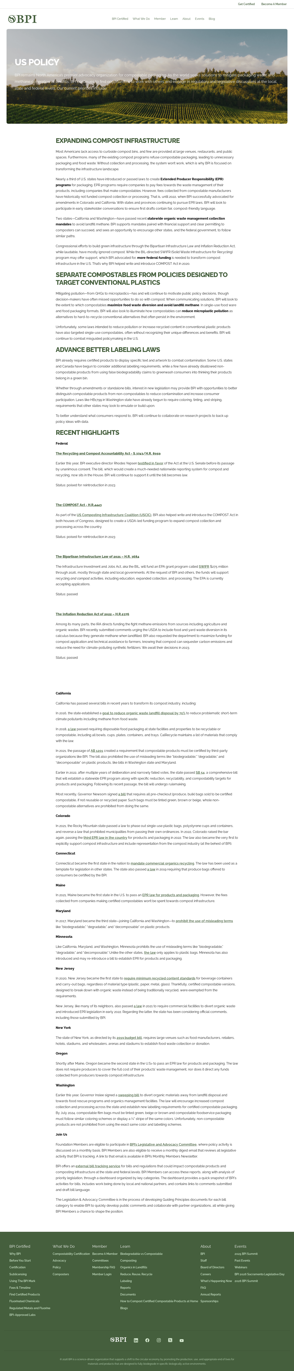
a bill (122, 794)
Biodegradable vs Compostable (141, 1253)
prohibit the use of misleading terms (204, 921)
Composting (128, 1260)
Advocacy (59, 1260)
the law (150, 953)
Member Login (101, 1274)
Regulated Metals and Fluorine (29, 1308)
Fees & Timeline (19, 1287)
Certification (17, 1267)
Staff (203, 1260)
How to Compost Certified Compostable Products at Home (159, 1301)
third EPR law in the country (105, 838)
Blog (225, 19)
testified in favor (150, 463)
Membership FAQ (103, 1267)
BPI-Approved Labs (22, 1314)
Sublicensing (18, 1274)
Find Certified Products (24, 1294)
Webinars (241, 1267)
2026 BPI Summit (246, 1281)
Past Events (242, 1260)
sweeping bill (128, 1095)
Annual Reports (210, 1294)
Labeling (126, 1281)
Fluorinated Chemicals (24, 1301)
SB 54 (200, 773)
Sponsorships (209, 1301)
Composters (61, 1274)
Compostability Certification (71, 1253)
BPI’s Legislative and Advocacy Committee (163, 1144)
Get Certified (246, 4)
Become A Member (274, 4)
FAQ (203, 1287)
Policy (57, 1267)
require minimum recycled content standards (159, 978)
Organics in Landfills (133, 1267)
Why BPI (15, 1253)
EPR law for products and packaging (170, 895)
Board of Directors (212, 1267)
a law (72, 729)
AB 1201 (97, 751)
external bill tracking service (98, 1166)
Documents (128, 1294)
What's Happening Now (216, 1281)
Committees (100, 1260)
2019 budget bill (129, 1038)
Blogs (124, 1308)
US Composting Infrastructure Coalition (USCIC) (114, 515)
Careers (205, 1274)
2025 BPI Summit (246, 1253)
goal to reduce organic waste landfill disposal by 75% (143, 713)
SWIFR (204, 567)
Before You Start (20, 1260)
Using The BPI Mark (22, 1281)
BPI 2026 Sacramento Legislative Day (260, 1274)
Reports (125, 1287)
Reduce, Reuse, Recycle (136, 1274)
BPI (202, 1253)
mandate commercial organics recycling (162, 863)
